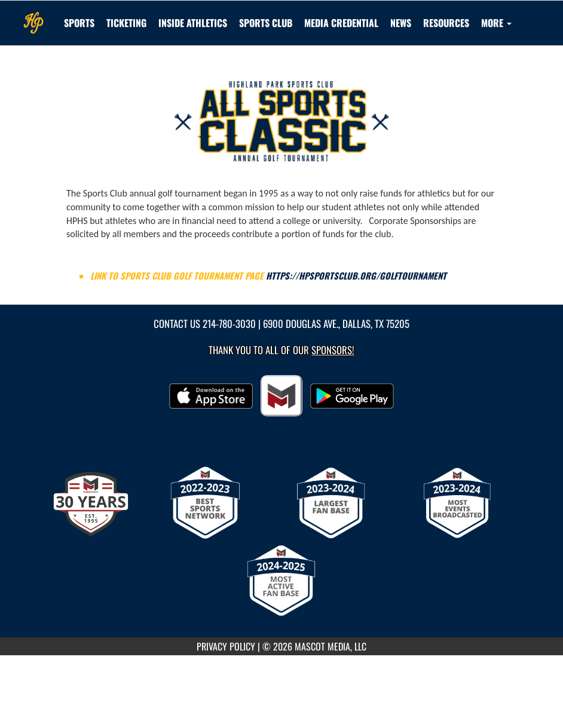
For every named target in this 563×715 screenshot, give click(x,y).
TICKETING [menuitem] (126, 23)
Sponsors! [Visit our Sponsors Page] (332, 349)
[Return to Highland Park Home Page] (33, 15)
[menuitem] (265, 23)
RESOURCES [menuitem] (446, 23)
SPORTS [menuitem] (79, 23)
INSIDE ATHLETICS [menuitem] (192, 23)
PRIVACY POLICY (226, 646)
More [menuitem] (496, 23)
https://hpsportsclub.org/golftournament (356, 275)
